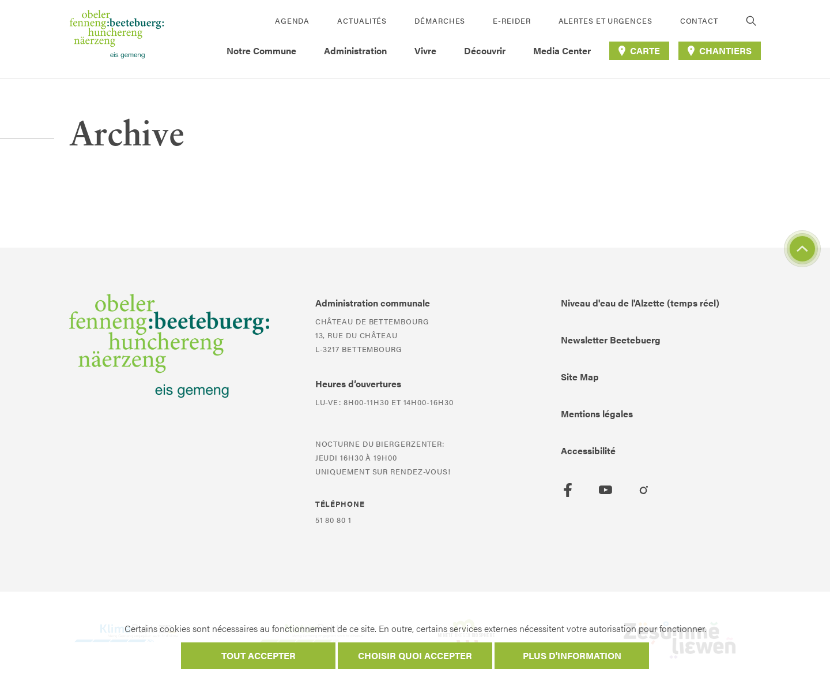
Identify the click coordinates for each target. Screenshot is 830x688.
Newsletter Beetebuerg (611, 339)
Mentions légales (597, 413)
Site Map (580, 376)
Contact (699, 20)
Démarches (439, 20)
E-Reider (511, 20)
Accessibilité (588, 450)
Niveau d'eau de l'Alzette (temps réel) (640, 302)
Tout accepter (258, 655)
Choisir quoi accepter (415, 655)
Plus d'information (572, 655)
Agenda (292, 20)
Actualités (362, 20)
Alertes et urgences (605, 20)
